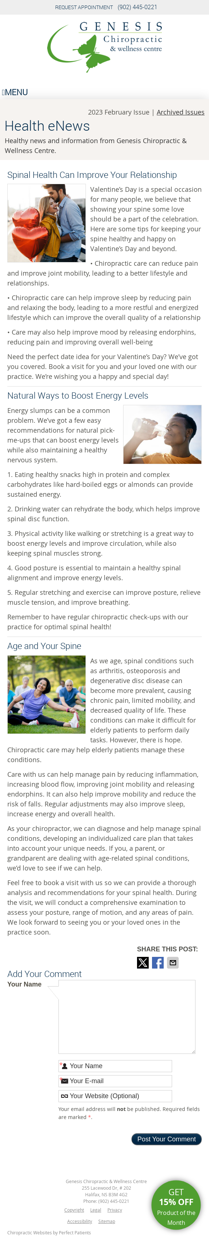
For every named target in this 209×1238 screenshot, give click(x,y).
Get (176, 1207)
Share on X (143, 963)
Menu (15, 92)
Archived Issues (181, 112)
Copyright (74, 1210)
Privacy (114, 1210)
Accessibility (79, 1221)
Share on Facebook (158, 963)
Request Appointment (84, 7)
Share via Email (173, 963)
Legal (95, 1210)
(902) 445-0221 (137, 7)
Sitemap (106, 1221)
